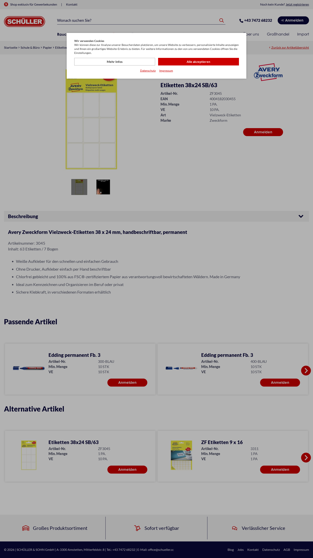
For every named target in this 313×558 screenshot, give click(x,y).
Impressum (166, 70)
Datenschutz (148, 70)
